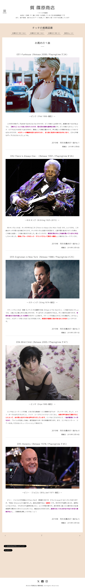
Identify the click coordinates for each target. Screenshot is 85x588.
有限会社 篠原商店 (37, 586)
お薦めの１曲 (42, 43)
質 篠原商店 (42, 8)
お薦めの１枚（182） (19, 33)
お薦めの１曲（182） (37, 33)
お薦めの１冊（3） (54, 33)
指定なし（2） (69, 33)
